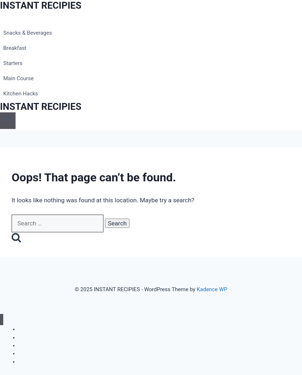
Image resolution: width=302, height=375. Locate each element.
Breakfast (14, 48)
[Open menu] (8, 120)
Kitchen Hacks (20, 93)
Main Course (18, 78)
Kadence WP (212, 289)
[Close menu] (1, 319)
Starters (12, 63)
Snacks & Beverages (27, 33)
